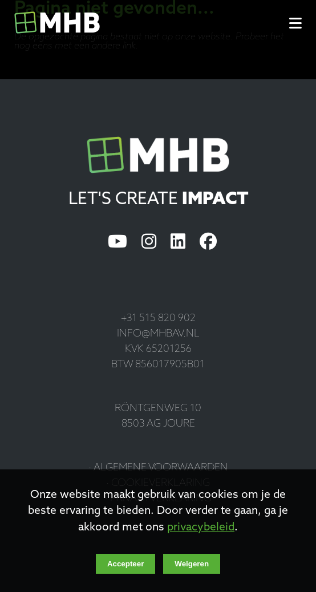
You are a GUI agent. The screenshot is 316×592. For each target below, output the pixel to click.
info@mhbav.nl (158, 334)
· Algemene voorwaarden (158, 468)
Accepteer (125, 563)
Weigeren (192, 563)
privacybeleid (200, 527)
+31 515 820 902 (158, 318)
